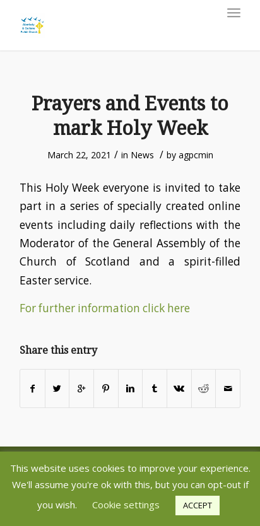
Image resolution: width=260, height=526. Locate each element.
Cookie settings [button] (126, 504)
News (142, 155)
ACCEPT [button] (197, 505)
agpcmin (196, 155)
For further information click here (105, 308)
